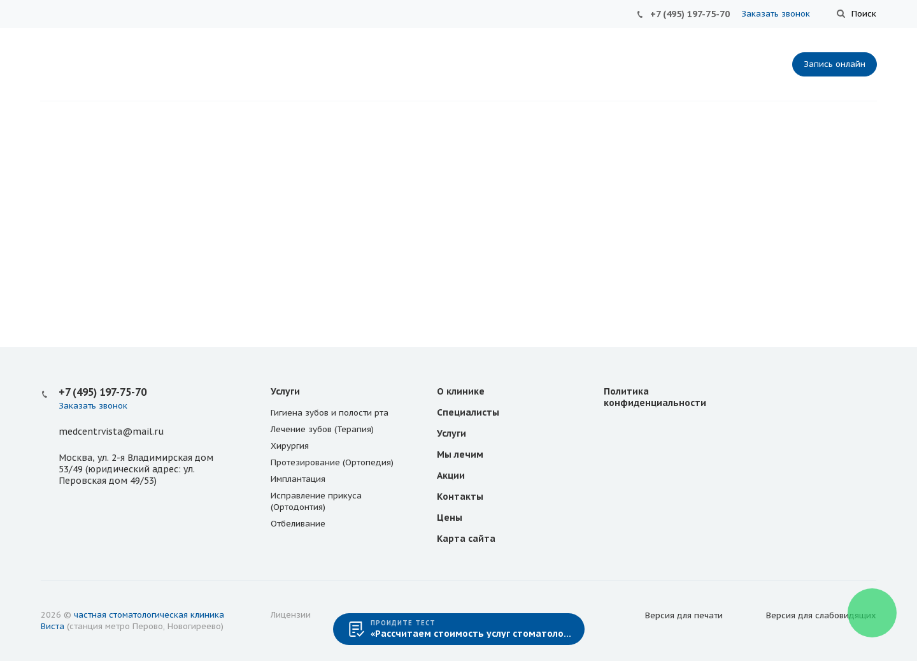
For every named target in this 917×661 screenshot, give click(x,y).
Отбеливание (298, 523)
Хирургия (290, 445)
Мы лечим (460, 454)
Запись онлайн (834, 64)
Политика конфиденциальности (655, 397)
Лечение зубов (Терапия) (322, 429)
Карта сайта (466, 538)
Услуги (285, 391)
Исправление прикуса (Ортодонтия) (316, 501)
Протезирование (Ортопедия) (332, 462)
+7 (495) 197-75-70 (690, 14)
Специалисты (468, 412)
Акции (451, 475)
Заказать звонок (775, 13)
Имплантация (298, 479)
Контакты (460, 496)
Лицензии (291, 614)
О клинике (461, 391)
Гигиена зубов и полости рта (329, 412)
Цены (449, 517)
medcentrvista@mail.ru (111, 431)
